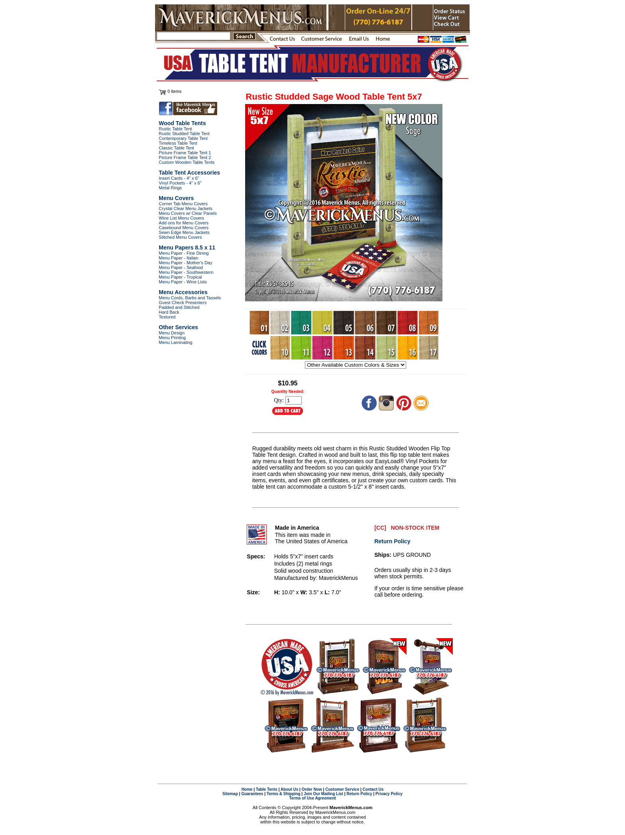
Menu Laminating (175, 342)
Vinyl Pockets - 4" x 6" (180, 183)
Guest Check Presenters (182, 302)
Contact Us (373, 789)
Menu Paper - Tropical (180, 277)
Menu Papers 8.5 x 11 (187, 247)
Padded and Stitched (179, 307)
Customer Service (342, 789)
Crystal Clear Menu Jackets (185, 208)
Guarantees (252, 794)
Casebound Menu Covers (183, 227)
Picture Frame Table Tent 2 (185, 157)
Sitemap (230, 794)
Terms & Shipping (284, 794)
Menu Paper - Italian (178, 257)
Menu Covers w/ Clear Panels (188, 213)
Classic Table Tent (176, 147)
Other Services (178, 327)
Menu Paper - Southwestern (186, 272)
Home (247, 789)
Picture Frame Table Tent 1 (185, 152)
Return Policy (392, 541)
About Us (289, 789)
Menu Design (172, 332)
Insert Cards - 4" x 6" (179, 178)
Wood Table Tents (182, 123)
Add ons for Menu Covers (183, 222)
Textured (167, 316)
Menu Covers (176, 198)
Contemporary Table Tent (183, 138)
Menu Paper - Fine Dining (183, 253)
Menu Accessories (183, 292)
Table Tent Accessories (189, 172)
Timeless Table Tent (178, 143)
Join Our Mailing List (323, 794)
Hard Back (169, 312)
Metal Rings (170, 187)
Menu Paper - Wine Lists (182, 281)
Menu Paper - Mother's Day (185, 262)
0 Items (174, 91)
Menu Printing (172, 337)
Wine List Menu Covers (181, 218)
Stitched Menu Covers (180, 237)
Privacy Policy (389, 794)
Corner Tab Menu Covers (183, 203)
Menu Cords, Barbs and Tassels (190, 297)
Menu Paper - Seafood (181, 267)
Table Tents (266, 789)
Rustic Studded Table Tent (184, 133)
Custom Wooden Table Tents (186, 162)
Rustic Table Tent (175, 128)
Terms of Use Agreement (312, 798)
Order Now (312, 789)
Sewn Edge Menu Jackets (184, 232)
